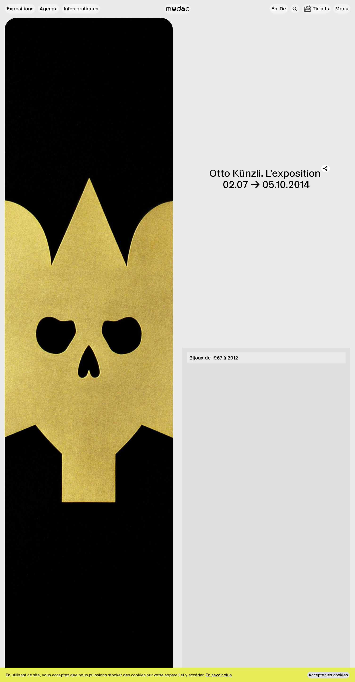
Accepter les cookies (328, 675)
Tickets (321, 9)
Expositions (20, 9)
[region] (177, 675)
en (274, 9)
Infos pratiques (81, 9)
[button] (341, 8)
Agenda (48, 9)
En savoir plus (219, 675)
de (283, 9)
